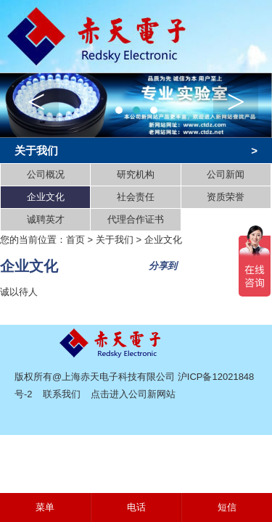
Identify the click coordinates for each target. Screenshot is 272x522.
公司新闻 (225, 174)
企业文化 (46, 196)
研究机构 (135, 174)
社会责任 (135, 196)
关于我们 (114, 239)
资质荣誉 (225, 196)
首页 (75, 239)
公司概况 (46, 174)
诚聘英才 (46, 219)
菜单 (45, 507)
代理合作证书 (135, 219)
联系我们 (62, 394)
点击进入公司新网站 (133, 394)
